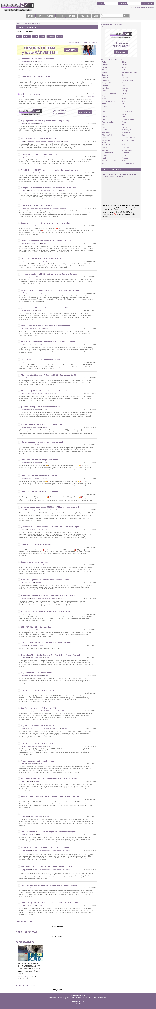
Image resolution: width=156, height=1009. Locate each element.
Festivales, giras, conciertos (33, 157)
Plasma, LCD (35, 243)
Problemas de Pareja (36, 293)
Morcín (104, 112)
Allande (104, 70)
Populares (86, 42)
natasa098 (25, 208)
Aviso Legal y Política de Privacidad (69, 998)
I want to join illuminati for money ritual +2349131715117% (46, 241)
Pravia (104, 127)
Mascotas (30, 693)
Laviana (104, 106)
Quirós (104, 130)
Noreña (104, 117)
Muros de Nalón (127, 112)
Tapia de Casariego (108, 153)
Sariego (104, 148)
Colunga (125, 91)
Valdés (104, 158)
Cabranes (125, 78)
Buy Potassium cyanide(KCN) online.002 (38, 726)
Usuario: (101, 3)
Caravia (124, 83)
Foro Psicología (33, 645)
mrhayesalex (25, 97)
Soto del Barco (127, 150)
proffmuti (24, 645)
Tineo (124, 155)
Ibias (123, 101)
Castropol (125, 88)
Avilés (35, 37)
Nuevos (94, 42)
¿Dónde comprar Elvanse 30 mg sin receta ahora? (42, 442)
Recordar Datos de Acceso (139, 7)
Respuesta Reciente (74, 42)
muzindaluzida (26, 850)
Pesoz (124, 122)
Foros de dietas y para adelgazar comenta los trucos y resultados (44, 141)
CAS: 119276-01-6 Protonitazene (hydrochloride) (42, 258)
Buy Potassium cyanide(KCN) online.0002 (38, 708)
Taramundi (125, 153)
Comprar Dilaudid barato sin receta (36, 544)
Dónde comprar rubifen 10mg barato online (39, 460)
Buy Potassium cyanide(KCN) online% (37, 743)
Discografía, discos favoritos (33, 328)
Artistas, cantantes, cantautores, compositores (39, 261)
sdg (23, 141)
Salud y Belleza (37, 79)
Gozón (104, 99)
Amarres (30, 799)
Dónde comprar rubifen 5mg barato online (39, 475)
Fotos (60, 15)
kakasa (24, 781)
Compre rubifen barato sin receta (35, 562)
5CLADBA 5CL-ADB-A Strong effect (36, 627)
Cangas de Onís (127, 80)
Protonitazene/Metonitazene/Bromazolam (39, 761)
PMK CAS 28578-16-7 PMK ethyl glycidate (38, 138)
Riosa (124, 135)
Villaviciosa (125, 161)
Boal (123, 75)
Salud (34, 61)
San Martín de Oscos (129, 138)
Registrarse (151, 7)
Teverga (105, 155)
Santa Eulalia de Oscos (110, 145)
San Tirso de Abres (128, 140)
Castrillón (105, 88)
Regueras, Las (127, 130)
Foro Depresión (37, 565)
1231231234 (92, 97)
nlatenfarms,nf (22, 977)
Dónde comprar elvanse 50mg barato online (39, 491)
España (18, 23)
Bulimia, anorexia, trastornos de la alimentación (44, 598)
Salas (104, 138)
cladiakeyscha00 (27, 675)
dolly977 (24, 510)
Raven (23, 344)
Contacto (52, 998)
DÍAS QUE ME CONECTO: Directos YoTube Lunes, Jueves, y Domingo (119, 175)
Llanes (124, 109)
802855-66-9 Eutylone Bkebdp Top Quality (39, 154)
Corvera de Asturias (109, 93)
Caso (123, 85)
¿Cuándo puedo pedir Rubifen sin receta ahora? (41, 407)
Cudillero (125, 93)
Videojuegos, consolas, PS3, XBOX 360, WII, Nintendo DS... (44, 711)
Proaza (124, 127)
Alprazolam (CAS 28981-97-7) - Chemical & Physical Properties (48, 391)
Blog (99, 15)
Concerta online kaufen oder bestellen (37, 59)
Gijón (19, 37)
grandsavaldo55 (26, 173)
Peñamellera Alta (128, 119)
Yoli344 (77, 1003)
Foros (38, 15)
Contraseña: (122, 3)
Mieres (59, 37)
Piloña (104, 125)
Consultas (34, 97)
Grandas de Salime (108, 101)
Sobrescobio (126, 148)
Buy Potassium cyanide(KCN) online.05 (37, 690)
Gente (49, 15)
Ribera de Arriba (107, 135)
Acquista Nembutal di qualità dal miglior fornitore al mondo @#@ (48, 832)
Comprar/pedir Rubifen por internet (36, 76)
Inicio (27, 15)
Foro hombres (32, 834)
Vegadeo (125, 158)
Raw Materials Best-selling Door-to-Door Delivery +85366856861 (49, 885)
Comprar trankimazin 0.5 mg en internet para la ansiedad (45, 223)
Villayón (104, 163)
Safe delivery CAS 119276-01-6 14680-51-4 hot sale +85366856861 (50, 903)
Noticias (72, 15)
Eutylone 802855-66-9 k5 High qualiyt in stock (40, 359)
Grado (124, 99)
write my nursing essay (31, 94)
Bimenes (105, 75)
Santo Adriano (127, 145)
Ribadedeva (106, 132)
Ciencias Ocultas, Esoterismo (34, 378)
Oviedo (26, 37)
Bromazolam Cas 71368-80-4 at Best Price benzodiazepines (46, 326)
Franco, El (125, 96)
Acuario (30, 781)
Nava (104, 114)
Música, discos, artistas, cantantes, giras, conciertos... (43, 190)
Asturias (37, 23)
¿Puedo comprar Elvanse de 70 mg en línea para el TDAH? (45, 308)
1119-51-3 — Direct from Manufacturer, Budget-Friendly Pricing (48, 342)
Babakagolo (25, 293)
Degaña (104, 96)
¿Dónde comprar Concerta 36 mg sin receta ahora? (42, 424)
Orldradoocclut (26, 243)
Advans (24, 693)
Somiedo (105, 150)
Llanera (104, 109)
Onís (123, 117)
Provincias (86, 15)
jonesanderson (26, 61)
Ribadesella (126, 132)
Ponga (124, 125)
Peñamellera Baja (108, 122)
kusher (24, 123)
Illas (123, 104)
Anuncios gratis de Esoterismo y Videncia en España (43, 510)
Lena (123, 106)
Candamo (105, 80)
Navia (124, 114)
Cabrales (105, 78)
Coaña (104, 91)
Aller (123, 70)
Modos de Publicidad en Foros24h (95, 998)
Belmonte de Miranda (129, 72)
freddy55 (24, 190)
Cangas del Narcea (108, 83)
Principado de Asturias (27, 23)
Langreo (51, 37)
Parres (104, 119)
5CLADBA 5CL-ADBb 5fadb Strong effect (38, 205)
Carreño (105, 85)
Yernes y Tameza (128, 163)
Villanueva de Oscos (109, 161)
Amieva (104, 72)
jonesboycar (25, 598)
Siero (42, 37)
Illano (104, 104)
